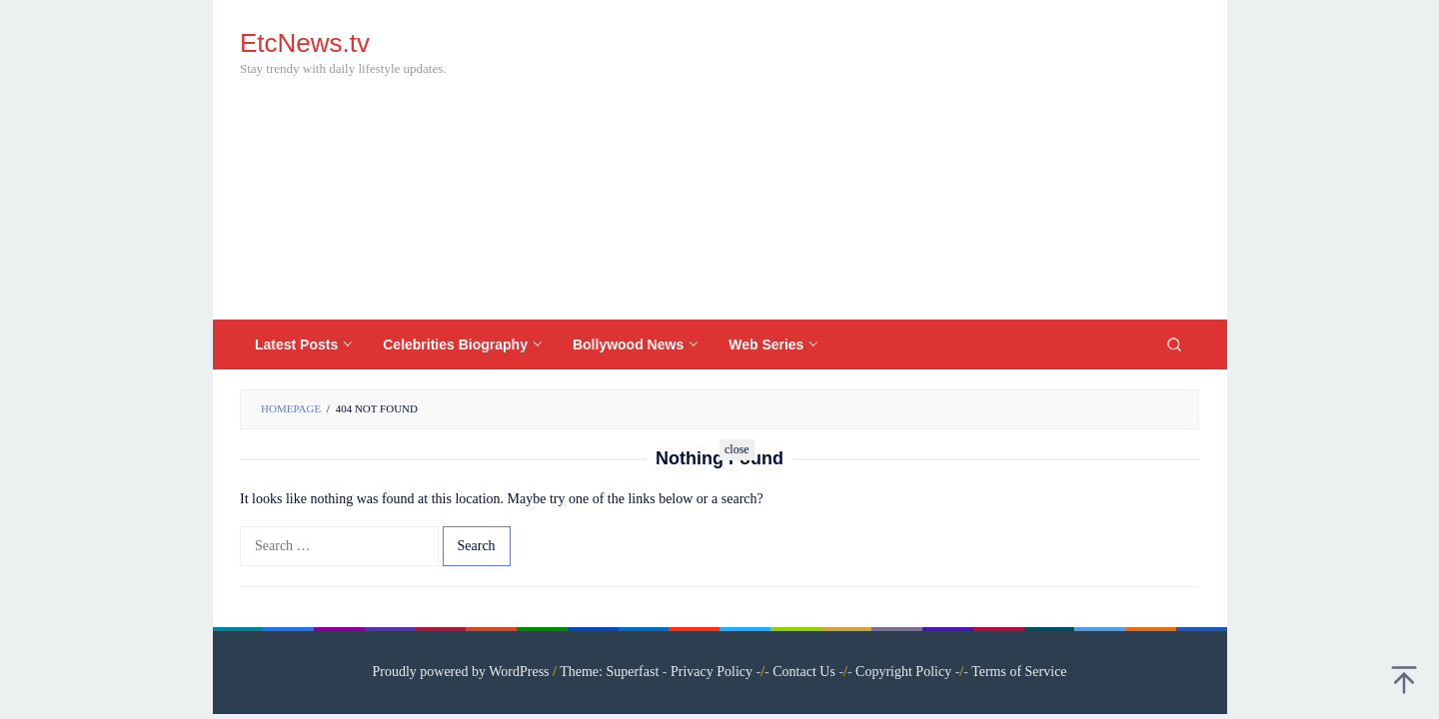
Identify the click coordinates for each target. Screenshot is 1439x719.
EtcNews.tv (305, 43)
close (736, 449)
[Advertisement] (834, 160)
